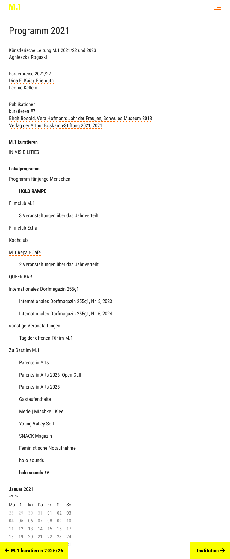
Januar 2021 (21, 489)
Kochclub (18, 240)
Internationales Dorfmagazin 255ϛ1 (44, 289)
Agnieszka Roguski (28, 57)
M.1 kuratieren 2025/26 (34, 550)
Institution (211, 550)
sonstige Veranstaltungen (34, 326)
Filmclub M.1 (22, 203)
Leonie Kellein (23, 88)
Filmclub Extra (23, 228)
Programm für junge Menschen (39, 179)
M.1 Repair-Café (25, 252)
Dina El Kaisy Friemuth (31, 80)
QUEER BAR (20, 277)
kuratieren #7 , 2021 (80, 118)
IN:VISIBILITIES (24, 152)
